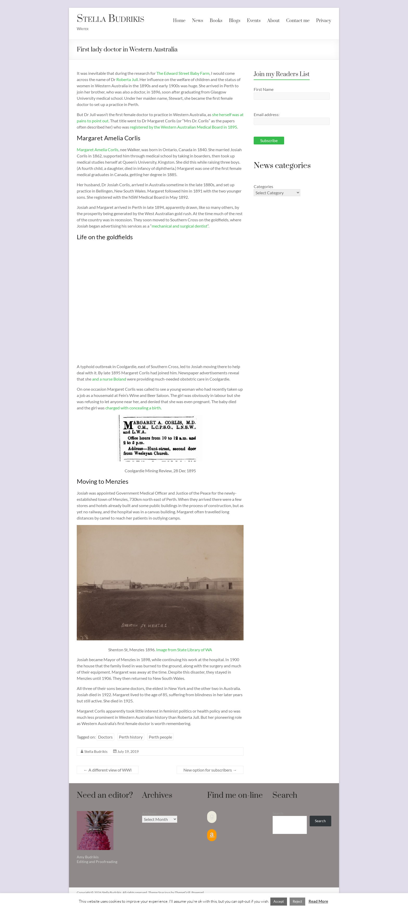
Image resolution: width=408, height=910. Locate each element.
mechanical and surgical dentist (179, 225)
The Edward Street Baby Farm (182, 73)
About (273, 21)
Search (277, 813)
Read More (318, 901)
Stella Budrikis (110, 18)
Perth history (131, 736)
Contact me (298, 21)
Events (254, 21)
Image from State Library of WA (184, 649)
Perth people (160, 736)
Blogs (234, 21)
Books (216, 21)
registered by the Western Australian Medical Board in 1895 (183, 126)
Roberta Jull (127, 79)
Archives (149, 813)
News (197, 21)
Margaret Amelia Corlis (97, 149)
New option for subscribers (210, 769)
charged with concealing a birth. (133, 407)
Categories (263, 186)
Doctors (105, 736)
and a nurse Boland (109, 378)
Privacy (323, 21)
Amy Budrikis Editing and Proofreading (97, 859)
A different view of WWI (108, 769)
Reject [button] (297, 901)
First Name (263, 89)
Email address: (266, 114)
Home (179, 21)
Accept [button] (278, 901)
